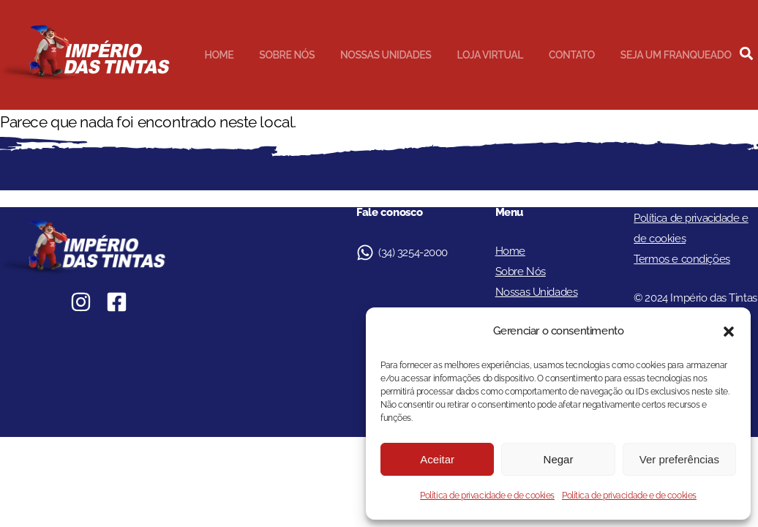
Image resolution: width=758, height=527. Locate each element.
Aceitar (437, 459)
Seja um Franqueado (676, 55)
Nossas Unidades (385, 55)
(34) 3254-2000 (413, 252)
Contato (572, 55)
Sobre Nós (287, 55)
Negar (559, 459)
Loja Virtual (490, 55)
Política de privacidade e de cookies (487, 495)
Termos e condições (681, 259)
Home (218, 55)
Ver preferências (679, 459)
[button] (728, 331)
